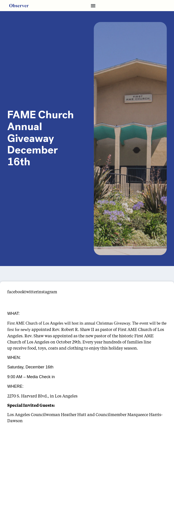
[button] (93, 5)
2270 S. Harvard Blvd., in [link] (30, 396)
